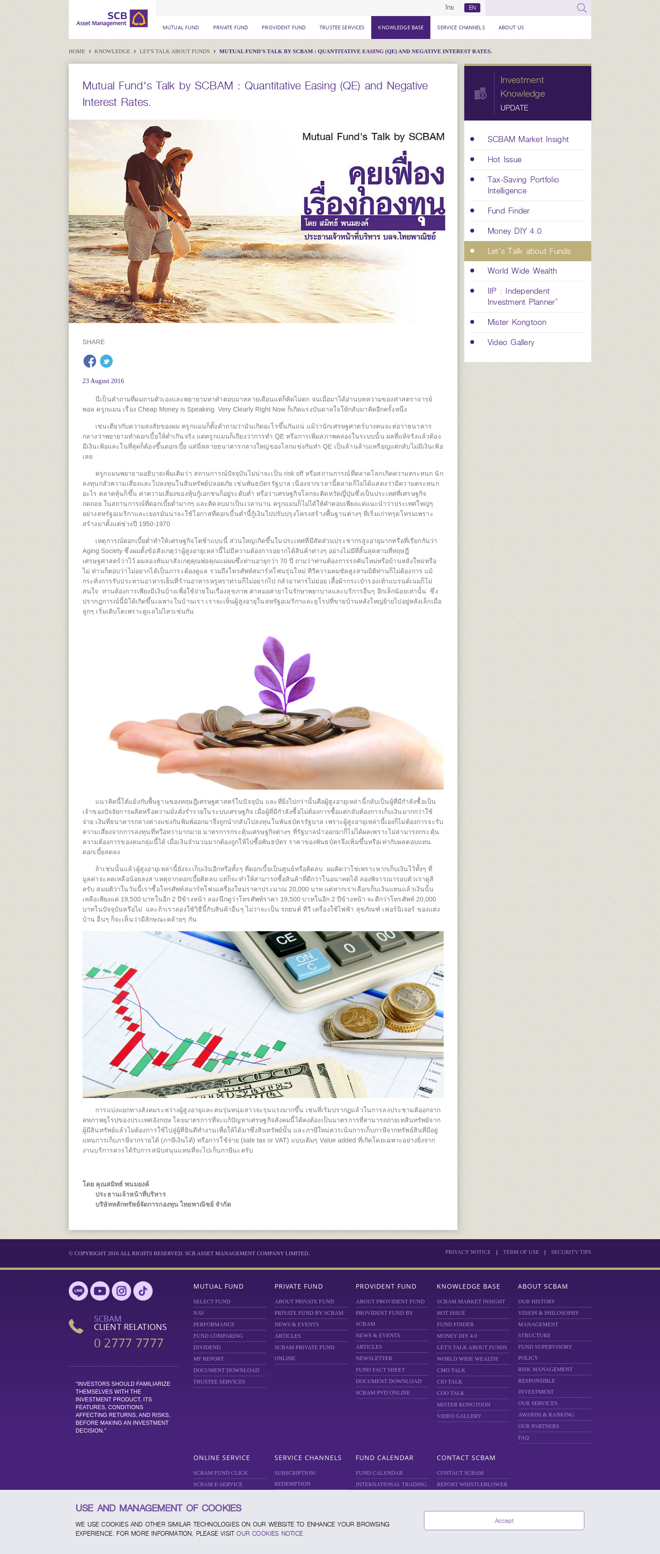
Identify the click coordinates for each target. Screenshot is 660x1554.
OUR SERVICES (537, 1403)
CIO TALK (449, 1381)
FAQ (523, 1437)
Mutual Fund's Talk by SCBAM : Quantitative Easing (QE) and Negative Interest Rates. (356, 51)
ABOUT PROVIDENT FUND (390, 1301)
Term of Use (521, 1252)
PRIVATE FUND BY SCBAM (309, 1313)
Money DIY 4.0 (457, 1336)
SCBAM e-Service (218, 1484)
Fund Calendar (385, 1457)
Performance (214, 1324)
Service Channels (460, 27)
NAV (199, 1313)
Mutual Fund (181, 27)
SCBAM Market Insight (471, 1301)
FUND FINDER (455, 1324)
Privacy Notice (468, 1252)
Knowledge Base (401, 27)
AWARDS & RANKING (546, 1414)
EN (472, 7)
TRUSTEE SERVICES (341, 27)
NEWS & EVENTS (297, 1324)
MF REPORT (208, 1359)
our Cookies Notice (269, 1533)
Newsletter (374, 1358)
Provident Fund (284, 27)
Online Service (221, 1457)
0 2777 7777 (129, 1343)
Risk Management (545, 1369)
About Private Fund (304, 1301)
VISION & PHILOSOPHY (548, 1313)
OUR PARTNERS (538, 1426)
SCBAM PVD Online (383, 1392)
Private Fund (230, 27)
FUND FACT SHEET (380, 1370)
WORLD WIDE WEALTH (467, 1359)
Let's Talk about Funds (176, 51)
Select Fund (212, 1301)
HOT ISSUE (451, 1313)
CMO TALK (451, 1370)
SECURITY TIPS (571, 1252)
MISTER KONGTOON (463, 1404)
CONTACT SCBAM (460, 1473)
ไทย (450, 7)
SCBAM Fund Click (220, 1473)
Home (78, 51)
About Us (511, 27)
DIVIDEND (207, 1347)
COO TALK (450, 1393)
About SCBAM (543, 1286)
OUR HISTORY (536, 1301)
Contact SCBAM (466, 1457)
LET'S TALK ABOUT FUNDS (472, 1347)
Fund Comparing (218, 1336)
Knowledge (113, 51)
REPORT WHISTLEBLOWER (472, 1484)
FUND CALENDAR (379, 1473)
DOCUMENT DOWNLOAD (226, 1370)
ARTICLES (288, 1336)
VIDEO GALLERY (459, 1416)
